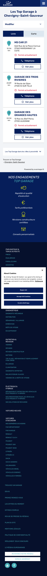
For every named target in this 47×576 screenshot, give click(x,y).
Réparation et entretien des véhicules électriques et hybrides (21, 392)
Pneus (8, 254)
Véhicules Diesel (12, 469)
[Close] (42, 270)
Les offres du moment (14, 504)
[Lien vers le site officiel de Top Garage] (8, 3)
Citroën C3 (10, 455)
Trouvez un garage (13, 485)
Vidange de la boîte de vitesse (17, 378)
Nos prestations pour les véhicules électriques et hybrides (20, 397)
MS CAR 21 (20, 42)
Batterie (9, 355)
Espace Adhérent (22, 559)
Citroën (9, 451)
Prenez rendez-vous (14, 498)
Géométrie (10, 265)
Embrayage (10, 324)
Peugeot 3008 (11, 448)
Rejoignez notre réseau (22, 554)
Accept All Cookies (23, 296)
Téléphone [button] (27, 61)
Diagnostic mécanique (14, 313)
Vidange (9, 345)
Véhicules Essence (13, 472)
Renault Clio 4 (11, 437)
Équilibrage (10, 258)
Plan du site (10, 523)
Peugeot (9, 441)
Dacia (8, 458)
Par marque (10, 430)
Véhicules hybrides (13, 476)
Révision (9, 348)
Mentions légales (12, 529)
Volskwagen (10, 465)
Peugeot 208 (11, 444)
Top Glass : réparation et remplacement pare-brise (22, 359)
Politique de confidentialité (17, 535)
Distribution (10, 317)
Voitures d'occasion (11, 419)
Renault (9, 434)
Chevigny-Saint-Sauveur (15, 162)
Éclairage (10, 364)
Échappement (11, 331)
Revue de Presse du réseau (17, 516)
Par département (13, 427)
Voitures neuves (13, 411)
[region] (23, 288)
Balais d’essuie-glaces (15, 374)
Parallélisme (11, 261)
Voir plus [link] (28, 67)
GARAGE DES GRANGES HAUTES (25, 114)
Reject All (23, 290)
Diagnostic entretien (14, 371)
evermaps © (39, 169)
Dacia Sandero (11, 462)
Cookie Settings (23, 303)
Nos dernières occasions (15, 423)
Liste (13, 34)
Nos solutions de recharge (16, 402)
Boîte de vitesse (12, 327)
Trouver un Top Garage (12, 160)
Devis (7, 491)
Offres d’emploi (12, 510)
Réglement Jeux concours (16, 541)
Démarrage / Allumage (15, 320)
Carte (33, 34)
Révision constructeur (15, 352)
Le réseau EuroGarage (15, 547)
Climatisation (11, 367)
